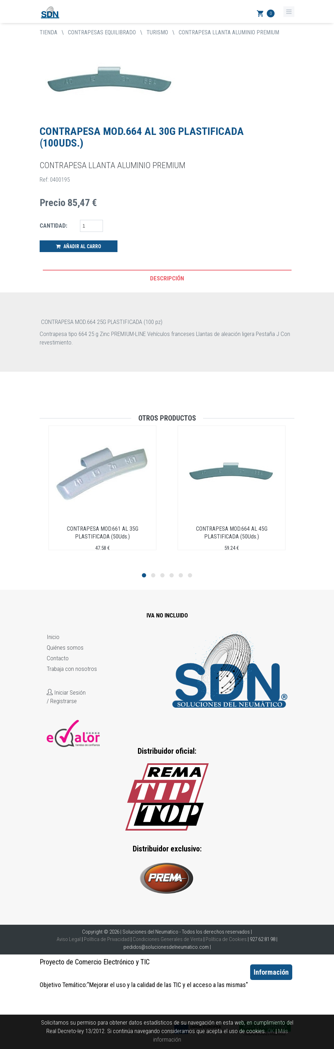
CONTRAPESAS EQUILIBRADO (102, 32)
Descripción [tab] (167, 278)
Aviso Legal (69, 939)
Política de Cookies (226, 939)
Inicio (53, 636)
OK (270, 1030)
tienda (48, 32)
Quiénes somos (65, 647)
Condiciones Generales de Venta (167, 939)
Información (271, 972)
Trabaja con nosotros (72, 668)
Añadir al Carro (78, 246)
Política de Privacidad (106, 939)
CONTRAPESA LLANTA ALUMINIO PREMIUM (229, 32)
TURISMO (157, 32)
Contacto (58, 658)
